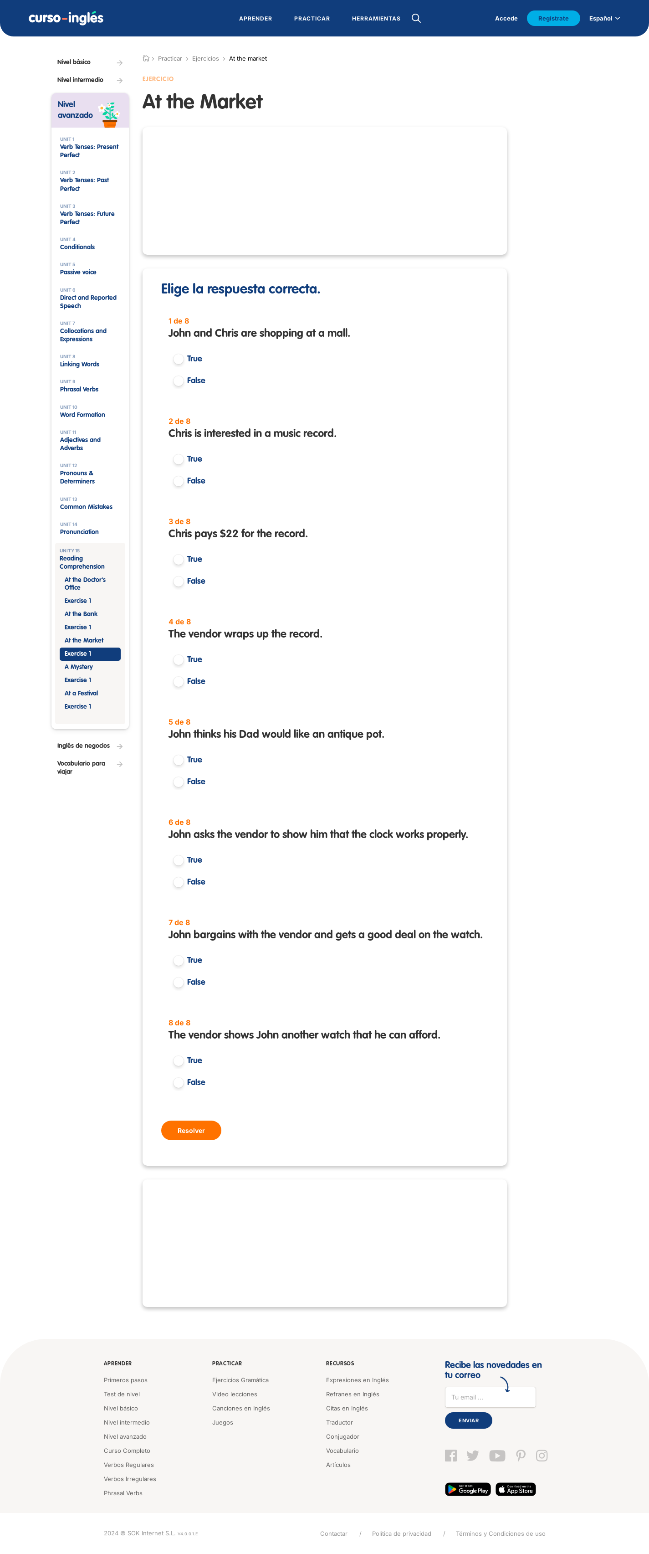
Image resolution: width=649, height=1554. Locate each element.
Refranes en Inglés (352, 1394)
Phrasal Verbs (123, 1493)
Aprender (118, 1364)
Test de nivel (122, 1394)
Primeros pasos (126, 1380)
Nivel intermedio (127, 1422)
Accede (506, 18)
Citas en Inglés (347, 1408)
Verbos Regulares (129, 1464)
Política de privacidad (401, 1533)
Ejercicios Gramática (240, 1380)
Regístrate (553, 18)
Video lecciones (234, 1394)
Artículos (338, 1464)
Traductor (339, 1422)
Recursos (340, 1364)
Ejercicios (205, 58)
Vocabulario (342, 1450)
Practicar (227, 1364)
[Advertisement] (325, 191)
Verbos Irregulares (130, 1478)
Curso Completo (127, 1450)
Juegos (222, 1422)
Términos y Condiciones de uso (501, 1533)
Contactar (333, 1533)
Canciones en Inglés (241, 1408)
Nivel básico (121, 1408)
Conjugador (342, 1436)
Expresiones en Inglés (357, 1380)
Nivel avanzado (125, 1436)
